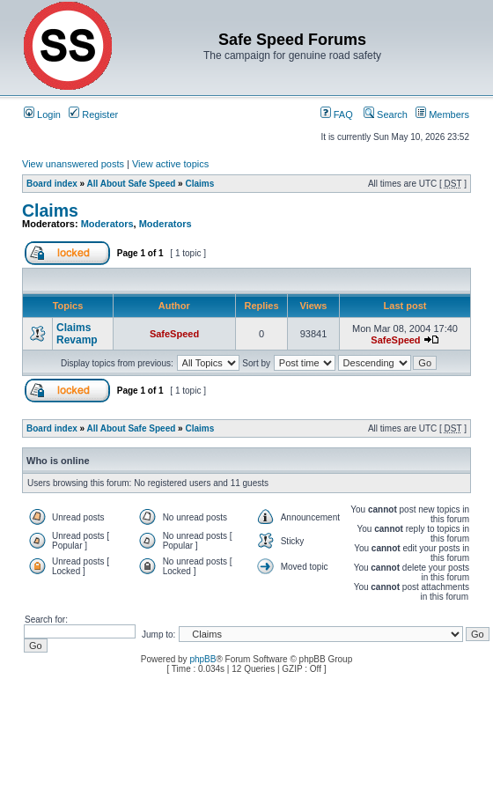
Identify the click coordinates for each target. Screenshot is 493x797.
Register (93, 114)
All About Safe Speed (131, 183)
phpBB (202, 659)
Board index (51, 183)
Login (42, 114)
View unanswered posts (73, 164)
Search (386, 114)
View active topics (170, 164)
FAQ (336, 114)
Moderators (107, 223)
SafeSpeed (174, 333)
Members (442, 114)
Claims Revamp (77, 333)
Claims (199, 183)
